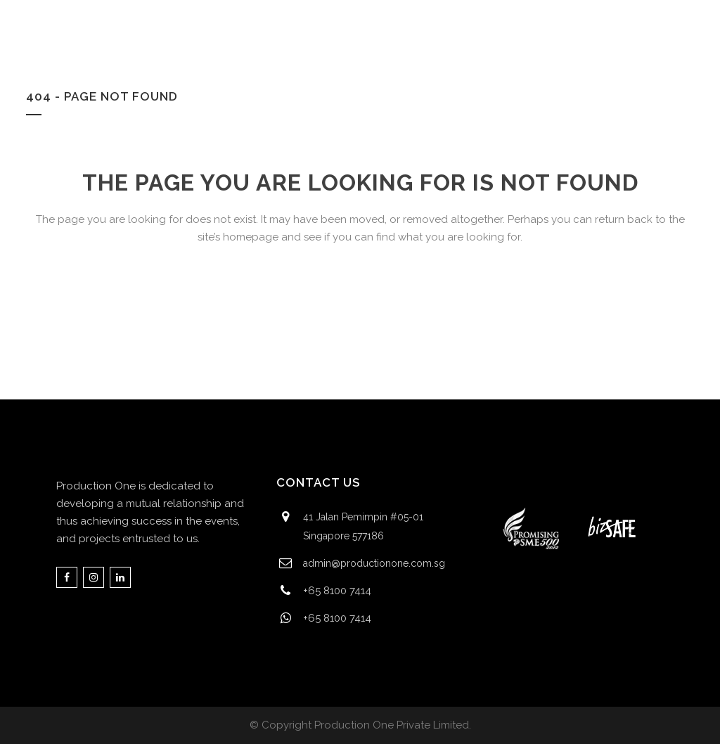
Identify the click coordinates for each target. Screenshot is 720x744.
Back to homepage (360, 299)
